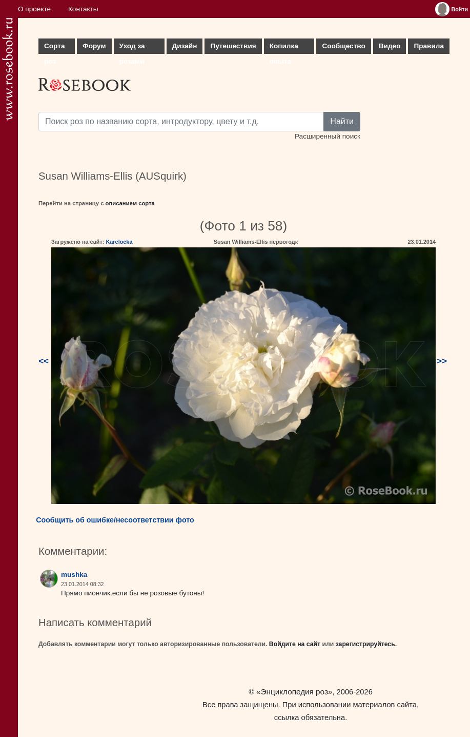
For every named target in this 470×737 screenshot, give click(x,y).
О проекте (34, 9)
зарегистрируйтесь (365, 644)
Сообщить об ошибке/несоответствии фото (115, 520)
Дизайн (184, 46)
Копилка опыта (284, 48)
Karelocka (119, 242)
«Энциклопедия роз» (294, 691)
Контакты (83, 9)
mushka (74, 574)
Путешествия (233, 46)
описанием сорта (130, 203)
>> (442, 361)
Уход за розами (132, 48)
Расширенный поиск (327, 136)
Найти (342, 121)
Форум (94, 46)
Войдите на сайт (294, 644)
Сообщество (343, 46)
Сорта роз (54, 48)
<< (43, 361)
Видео (390, 46)
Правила (429, 46)
